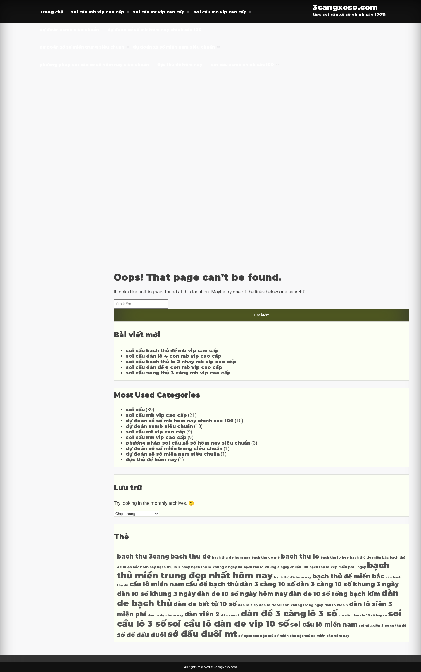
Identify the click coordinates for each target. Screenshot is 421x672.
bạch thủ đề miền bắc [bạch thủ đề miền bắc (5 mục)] (348, 576)
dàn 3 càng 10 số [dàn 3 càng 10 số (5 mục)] (267, 584)
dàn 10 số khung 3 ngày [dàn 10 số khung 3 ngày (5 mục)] (156, 593)
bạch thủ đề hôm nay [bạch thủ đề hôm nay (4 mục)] (292, 577)
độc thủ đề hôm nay (179, 64)
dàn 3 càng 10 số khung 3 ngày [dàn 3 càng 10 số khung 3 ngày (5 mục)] (347, 584)
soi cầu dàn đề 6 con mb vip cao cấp (174, 367)
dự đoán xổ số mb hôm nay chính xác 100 (154, 29)
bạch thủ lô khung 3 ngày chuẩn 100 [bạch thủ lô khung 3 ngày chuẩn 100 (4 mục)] (276, 567)
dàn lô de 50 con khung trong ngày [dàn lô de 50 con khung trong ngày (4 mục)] (291, 605)
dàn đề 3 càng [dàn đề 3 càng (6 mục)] (273, 613)
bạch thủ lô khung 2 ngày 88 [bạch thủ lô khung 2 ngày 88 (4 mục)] (216, 567)
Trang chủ (51, 12)
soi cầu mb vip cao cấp (97, 12)
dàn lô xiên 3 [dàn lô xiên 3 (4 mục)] (336, 605)
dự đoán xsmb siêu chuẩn (69, 29)
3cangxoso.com (345, 7)
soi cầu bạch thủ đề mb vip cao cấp (172, 350)
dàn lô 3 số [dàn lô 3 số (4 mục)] (248, 605)
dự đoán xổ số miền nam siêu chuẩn (174, 47)
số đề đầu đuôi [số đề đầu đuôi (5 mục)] (141, 634)
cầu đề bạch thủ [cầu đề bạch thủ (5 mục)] (212, 584)
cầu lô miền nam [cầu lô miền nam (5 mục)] (156, 584)
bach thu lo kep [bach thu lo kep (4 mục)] (334, 557)
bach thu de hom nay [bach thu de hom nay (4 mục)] (231, 557)
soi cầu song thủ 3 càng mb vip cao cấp (178, 373)
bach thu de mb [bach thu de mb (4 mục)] (265, 557)
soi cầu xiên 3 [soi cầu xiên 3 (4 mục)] (371, 626)
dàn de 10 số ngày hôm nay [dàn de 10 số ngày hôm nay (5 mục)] (242, 593)
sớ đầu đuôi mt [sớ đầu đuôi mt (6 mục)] (202, 634)
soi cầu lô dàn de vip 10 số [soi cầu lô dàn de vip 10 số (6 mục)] (228, 624)
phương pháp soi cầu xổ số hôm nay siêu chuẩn (94, 64)
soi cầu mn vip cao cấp (220, 12)
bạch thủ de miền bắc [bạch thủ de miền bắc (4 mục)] (369, 557)
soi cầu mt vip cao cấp (159, 12)
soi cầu (135, 409)
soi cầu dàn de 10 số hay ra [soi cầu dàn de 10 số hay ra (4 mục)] (362, 615)
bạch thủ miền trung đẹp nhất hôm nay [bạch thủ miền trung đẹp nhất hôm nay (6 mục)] (253, 570)
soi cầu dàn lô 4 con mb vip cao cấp (173, 356)
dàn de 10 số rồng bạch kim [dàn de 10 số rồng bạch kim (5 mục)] (334, 593)
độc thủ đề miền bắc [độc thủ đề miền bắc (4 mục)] (278, 636)
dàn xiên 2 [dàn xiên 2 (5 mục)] (202, 614)
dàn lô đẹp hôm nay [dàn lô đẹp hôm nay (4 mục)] (165, 615)
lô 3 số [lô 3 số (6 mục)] (322, 613)
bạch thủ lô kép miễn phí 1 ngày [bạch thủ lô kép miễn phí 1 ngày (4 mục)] (337, 567)
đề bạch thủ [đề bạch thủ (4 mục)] (248, 636)
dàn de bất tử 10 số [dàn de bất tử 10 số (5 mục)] (205, 604)
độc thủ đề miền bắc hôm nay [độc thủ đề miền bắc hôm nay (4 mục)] (323, 636)
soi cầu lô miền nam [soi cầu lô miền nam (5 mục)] (323, 624)
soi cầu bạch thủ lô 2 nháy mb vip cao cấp (181, 361)
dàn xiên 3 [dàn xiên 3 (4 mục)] (230, 615)
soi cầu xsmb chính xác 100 (242, 64)
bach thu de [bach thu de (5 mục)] (190, 556)
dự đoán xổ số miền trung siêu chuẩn (81, 47)
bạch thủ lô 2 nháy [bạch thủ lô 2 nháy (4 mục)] (173, 567)
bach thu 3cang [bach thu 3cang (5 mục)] (143, 556)
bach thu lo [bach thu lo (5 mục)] (300, 556)
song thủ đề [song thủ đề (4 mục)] (395, 626)
